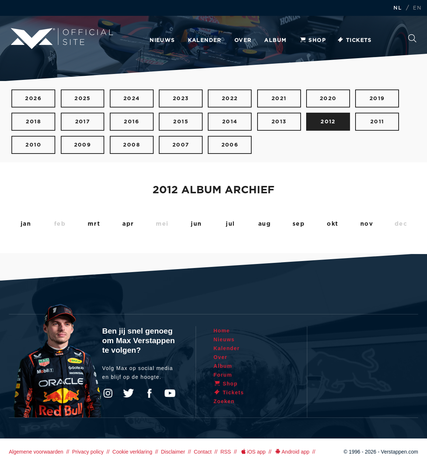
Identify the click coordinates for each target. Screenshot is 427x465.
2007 (180, 145)
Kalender (204, 40)
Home (222, 331)
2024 (131, 98)
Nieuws (162, 40)
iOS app (253, 452)
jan (26, 224)
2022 (230, 98)
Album (275, 40)
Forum (223, 375)
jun (196, 224)
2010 (33, 145)
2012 (328, 121)
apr (128, 224)
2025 (82, 98)
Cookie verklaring (132, 452)
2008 (131, 145)
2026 (33, 98)
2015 (180, 121)
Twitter (128, 393)
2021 (279, 98)
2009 (82, 145)
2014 (230, 121)
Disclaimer (173, 452)
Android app (291, 452)
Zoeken (412, 38)
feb (60, 224)
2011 (377, 121)
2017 (82, 121)
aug (264, 224)
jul (230, 224)
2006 (230, 145)
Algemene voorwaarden (36, 452)
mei (162, 224)
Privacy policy (88, 452)
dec (401, 224)
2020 (328, 98)
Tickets (354, 40)
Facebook (149, 393)
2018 (33, 121)
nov (367, 224)
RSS (225, 452)
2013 (279, 121)
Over (243, 40)
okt (333, 224)
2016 (131, 121)
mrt (94, 224)
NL (397, 8)
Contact (202, 452)
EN (417, 8)
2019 (377, 98)
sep (299, 224)
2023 (181, 98)
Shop (312, 40)
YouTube (170, 393)
